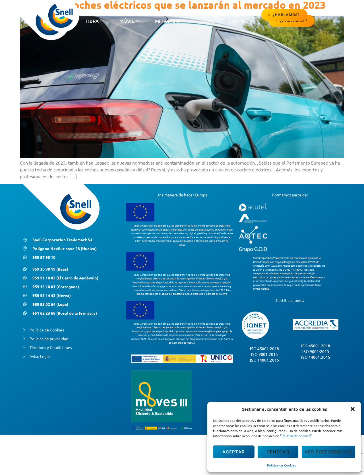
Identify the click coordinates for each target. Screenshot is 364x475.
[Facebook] (320, 15)
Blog (197, 15)
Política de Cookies (281, 465)
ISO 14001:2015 (264, 360)
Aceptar (233, 452)
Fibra (111, 15)
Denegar (277, 452)
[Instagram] (333, 15)
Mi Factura (166, 15)
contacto (224, 15)
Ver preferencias (328, 452)
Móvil (133, 15)
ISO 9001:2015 (264, 354)
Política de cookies (296, 435)
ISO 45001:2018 (264, 348)
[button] (352, 409)
